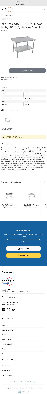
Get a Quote (23, 248)
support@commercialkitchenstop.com (17, 291)
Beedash (40, 388)
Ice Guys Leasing (21, 382)
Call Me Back (23, 255)
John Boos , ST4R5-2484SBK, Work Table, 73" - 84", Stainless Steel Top (9, 205)
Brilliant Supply (32, 382)
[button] (44, 182)
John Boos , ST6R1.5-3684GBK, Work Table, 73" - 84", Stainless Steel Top (31, 205)
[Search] (23, 15)
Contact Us (23, 242)
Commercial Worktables (6, 19)
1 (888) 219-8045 (11, 298)
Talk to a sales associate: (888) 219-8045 (23, 3)
